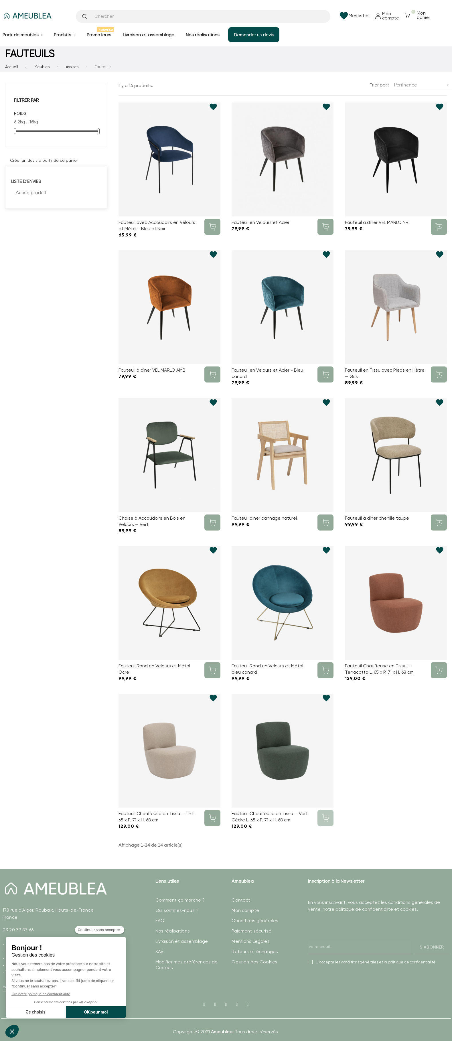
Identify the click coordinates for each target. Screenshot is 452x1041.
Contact (241, 900)
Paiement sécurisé (251, 931)
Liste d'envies (26, 181)
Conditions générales (255, 920)
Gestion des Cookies (254, 962)
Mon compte (245, 910)
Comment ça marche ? (180, 900)
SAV (159, 951)
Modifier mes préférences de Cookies (186, 964)
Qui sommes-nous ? (176, 910)
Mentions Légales (250, 941)
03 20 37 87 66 (18, 929)
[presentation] (351, 939)
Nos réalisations (172, 931)
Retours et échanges (255, 951)
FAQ (159, 920)
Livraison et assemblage (181, 941)
